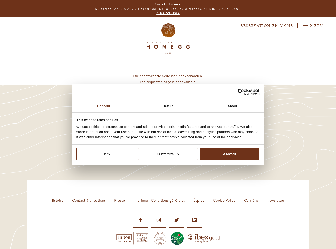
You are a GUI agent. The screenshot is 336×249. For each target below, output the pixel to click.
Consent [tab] (103, 106)
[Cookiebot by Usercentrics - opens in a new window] (241, 92)
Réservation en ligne (267, 26)
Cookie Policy (224, 200)
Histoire (56, 200)
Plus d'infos (168, 13)
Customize (168, 154)
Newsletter (276, 200)
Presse (119, 200)
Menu (313, 25)
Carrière (251, 200)
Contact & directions (89, 200)
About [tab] (232, 106)
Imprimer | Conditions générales (159, 200)
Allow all (229, 154)
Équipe (199, 200)
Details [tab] (168, 106)
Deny (106, 154)
